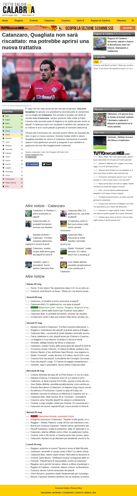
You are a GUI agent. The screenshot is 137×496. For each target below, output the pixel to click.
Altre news (99, 133)
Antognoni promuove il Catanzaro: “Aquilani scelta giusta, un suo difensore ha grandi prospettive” (76, 419)
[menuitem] (133, 21)
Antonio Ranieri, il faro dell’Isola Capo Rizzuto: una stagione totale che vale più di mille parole (74, 352)
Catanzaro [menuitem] (50, 20)
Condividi (32, 164)
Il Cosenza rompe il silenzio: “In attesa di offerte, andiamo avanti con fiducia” (66, 349)
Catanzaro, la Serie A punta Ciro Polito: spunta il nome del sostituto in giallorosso (68, 381)
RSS (94, 493)
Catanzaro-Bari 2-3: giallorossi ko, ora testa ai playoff (79, 213)
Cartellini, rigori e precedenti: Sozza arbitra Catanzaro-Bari (43, 265)
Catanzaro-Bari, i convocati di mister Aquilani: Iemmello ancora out (62, 333)
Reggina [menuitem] (19, 20)
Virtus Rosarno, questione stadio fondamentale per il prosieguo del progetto (66, 473)
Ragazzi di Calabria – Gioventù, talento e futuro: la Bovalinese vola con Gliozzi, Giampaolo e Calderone (79, 467)
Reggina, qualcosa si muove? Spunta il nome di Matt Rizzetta (59, 448)
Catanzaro (36, 152)
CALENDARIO (68, 493)
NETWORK (56, 493)
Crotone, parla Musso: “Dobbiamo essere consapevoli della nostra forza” (64, 458)
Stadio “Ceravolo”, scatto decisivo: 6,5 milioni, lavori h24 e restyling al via (65, 355)
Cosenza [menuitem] (65, 20)
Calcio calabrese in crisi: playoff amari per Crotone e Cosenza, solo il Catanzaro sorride (71, 336)
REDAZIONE (46, 493)
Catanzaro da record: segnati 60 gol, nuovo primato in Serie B (59, 406)
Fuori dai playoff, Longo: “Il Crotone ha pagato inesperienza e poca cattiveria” (67, 362)
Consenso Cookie (62, 488)
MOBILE (88, 493)
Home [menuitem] (5, 20)
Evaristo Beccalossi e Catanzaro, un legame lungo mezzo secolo (61, 387)
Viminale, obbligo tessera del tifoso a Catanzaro (53, 343)
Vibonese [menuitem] (121, 20)
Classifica (8, 111)
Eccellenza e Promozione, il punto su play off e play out (56, 390)
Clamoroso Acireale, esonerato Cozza (52, 416)
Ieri (101, 62)
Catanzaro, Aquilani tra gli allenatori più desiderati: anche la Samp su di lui (65, 438)
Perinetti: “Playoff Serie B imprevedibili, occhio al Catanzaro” (59, 461)
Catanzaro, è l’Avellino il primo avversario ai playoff (44, 213)
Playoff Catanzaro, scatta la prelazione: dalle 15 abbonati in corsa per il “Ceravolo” (69, 429)
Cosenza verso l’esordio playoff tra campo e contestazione (58, 400)
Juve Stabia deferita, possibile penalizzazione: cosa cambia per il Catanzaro (66, 384)
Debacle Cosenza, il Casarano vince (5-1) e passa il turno (58, 378)
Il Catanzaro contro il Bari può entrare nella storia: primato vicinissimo (63, 317)
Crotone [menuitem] (34, 20)
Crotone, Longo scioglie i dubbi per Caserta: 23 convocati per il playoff (63, 403)
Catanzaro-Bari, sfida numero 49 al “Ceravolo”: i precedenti (58, 397)
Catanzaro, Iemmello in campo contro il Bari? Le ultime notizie (60, 451)
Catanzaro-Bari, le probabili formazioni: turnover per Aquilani (42, 224)
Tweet (47, 164)
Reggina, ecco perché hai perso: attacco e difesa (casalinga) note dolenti (65, 464)
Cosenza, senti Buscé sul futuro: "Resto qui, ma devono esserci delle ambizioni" (68, 291)
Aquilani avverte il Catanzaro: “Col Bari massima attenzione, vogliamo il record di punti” (71, 327)
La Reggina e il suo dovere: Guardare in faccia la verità (56, 339)
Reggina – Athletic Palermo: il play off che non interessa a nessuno (62, 423)
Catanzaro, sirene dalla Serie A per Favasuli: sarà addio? (57, 311)
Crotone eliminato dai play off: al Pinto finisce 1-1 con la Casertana (62, 375)
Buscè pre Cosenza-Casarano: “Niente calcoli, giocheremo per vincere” (64, 426)
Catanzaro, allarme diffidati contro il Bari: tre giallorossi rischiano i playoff (64, 432)
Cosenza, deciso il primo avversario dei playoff (52, 470)
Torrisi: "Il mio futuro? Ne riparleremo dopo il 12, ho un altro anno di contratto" (67, 288)
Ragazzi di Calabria (103, 34)
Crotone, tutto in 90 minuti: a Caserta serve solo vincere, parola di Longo (64, 435)
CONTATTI (79, 493)
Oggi (96, 62)
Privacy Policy (76, 488)
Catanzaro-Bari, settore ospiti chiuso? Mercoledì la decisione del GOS (63, 455)
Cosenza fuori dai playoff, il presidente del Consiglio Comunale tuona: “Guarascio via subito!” (74, 358)
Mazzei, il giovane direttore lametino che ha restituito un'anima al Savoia (64, 477)
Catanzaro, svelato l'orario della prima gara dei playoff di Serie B (44, 251)
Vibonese (98, 109)
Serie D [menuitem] (80, 20)
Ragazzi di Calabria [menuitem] (100, 20)
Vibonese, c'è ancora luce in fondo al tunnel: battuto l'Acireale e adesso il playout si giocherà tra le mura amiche (120, 120)
